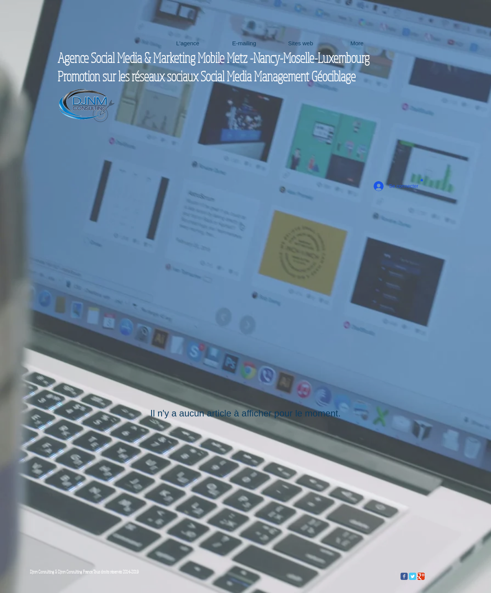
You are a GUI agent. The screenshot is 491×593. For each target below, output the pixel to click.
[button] (421, 179)
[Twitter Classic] (412, 576)
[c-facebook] (404, 576)
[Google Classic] (421, 576)
